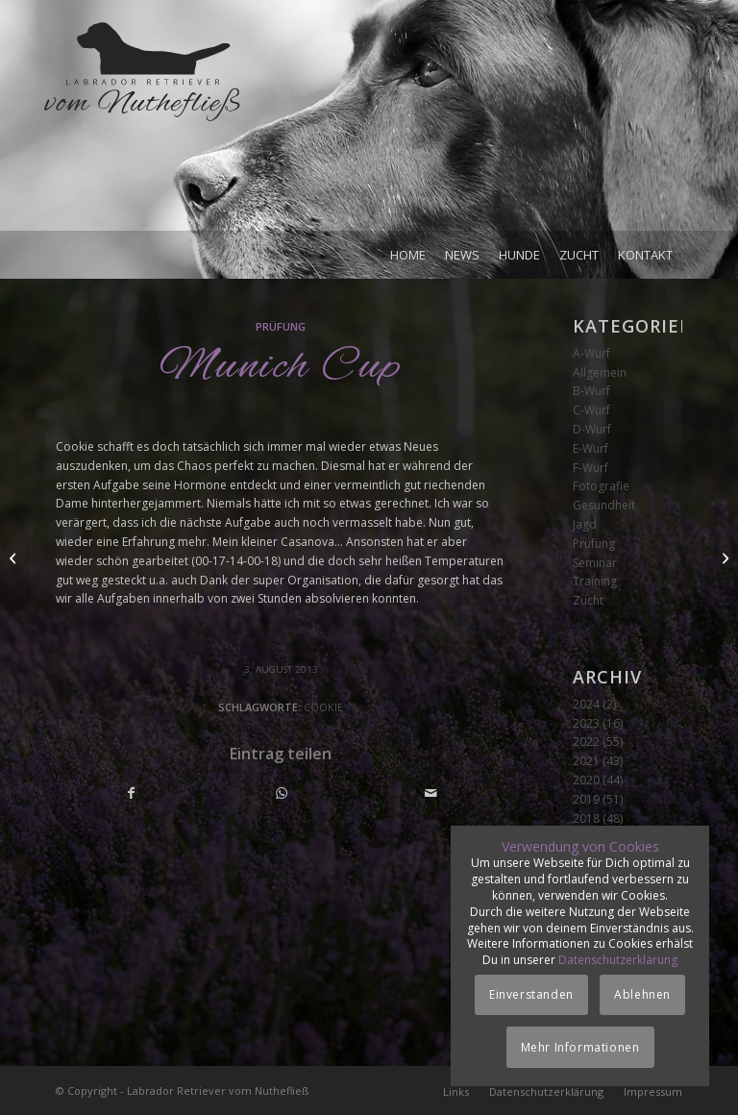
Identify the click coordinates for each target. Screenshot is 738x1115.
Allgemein (600, 372)
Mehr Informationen (580, 1047)
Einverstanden (531, 994)
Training (595, 581)
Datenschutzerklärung (617, 960)
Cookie (323, 707)
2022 (586, 741)
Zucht (588, 600)
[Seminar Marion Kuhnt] (723, 557)
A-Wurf (591, 353)
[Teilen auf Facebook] (132, 793)
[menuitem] (408, 255)
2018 (586, 818)
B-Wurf (591, 391)
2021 (586, 761)
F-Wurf (590, 467)
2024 (586, 704)
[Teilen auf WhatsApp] (282, 793)
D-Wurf (592, 429)
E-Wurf (590, 448)
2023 (586, 723)
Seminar (595, 563)
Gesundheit (604, 505)
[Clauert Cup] (15, 557)
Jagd (585, 524)
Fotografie (601, 486)
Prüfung (281, 326)
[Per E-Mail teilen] (431, 793)
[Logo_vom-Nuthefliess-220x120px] (142, 125)
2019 (586, 799)
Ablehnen (642, 994)
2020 (586, 780)
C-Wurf (591, 410)
